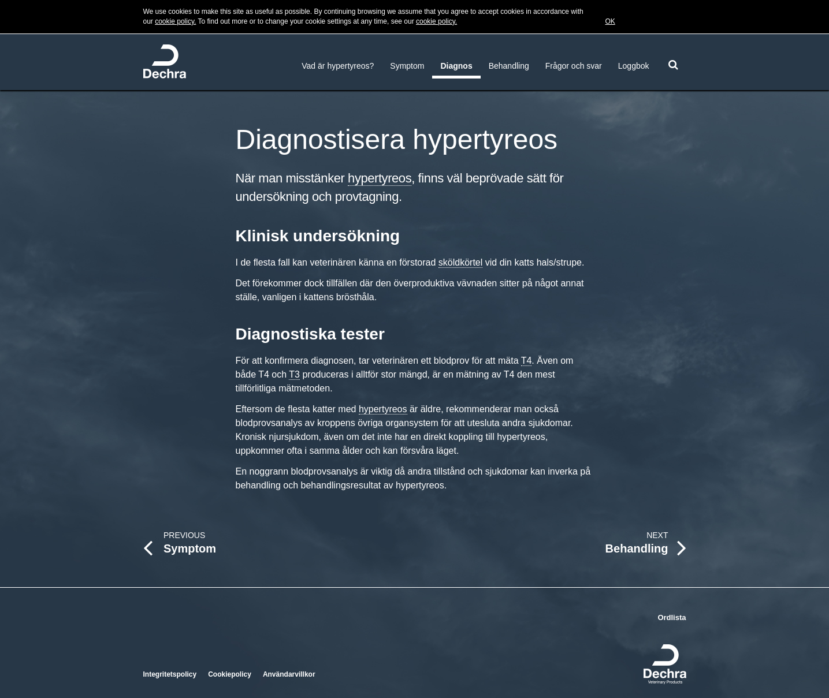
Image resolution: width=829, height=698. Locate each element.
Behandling (509, 65)
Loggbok (633, 65)
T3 (294, 374)
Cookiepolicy (229, 674)
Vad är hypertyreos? (338, 65)
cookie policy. (175, 21)
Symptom (407, 65)
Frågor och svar (573, 65)
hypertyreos (379, 178)
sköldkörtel (460, 262)
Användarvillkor (289, 674)
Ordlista (671, 617)
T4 (526, 360)
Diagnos (456, 65)
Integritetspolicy (170, 674)
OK (610, 21)
